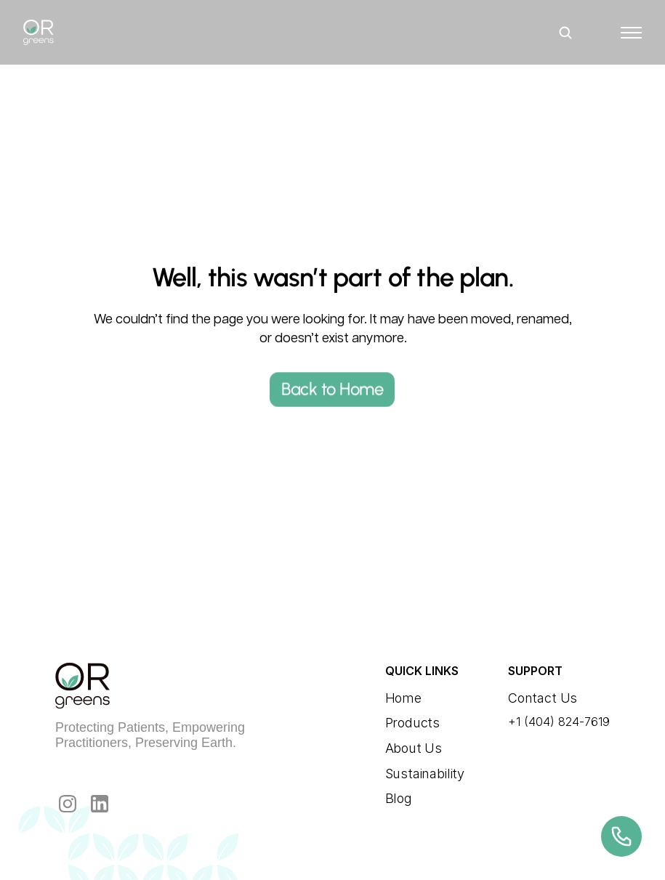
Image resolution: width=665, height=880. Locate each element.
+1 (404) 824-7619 (559, 721)
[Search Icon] (565, 32)
